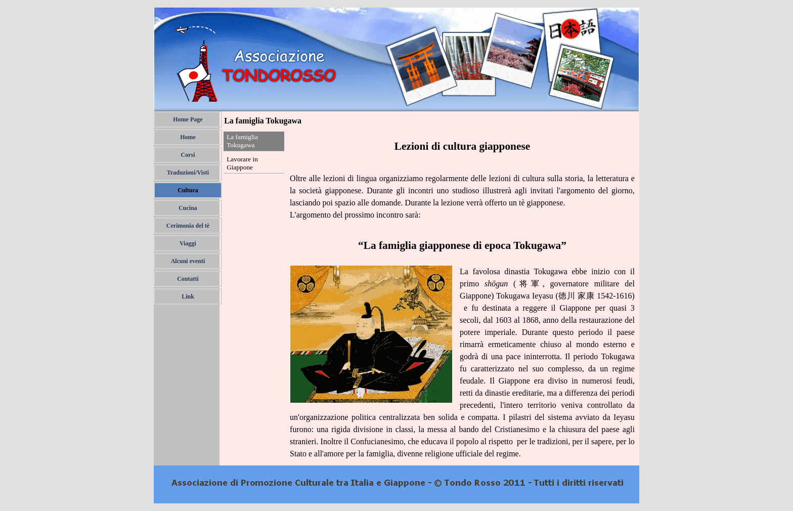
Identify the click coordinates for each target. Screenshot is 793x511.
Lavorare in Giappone (242, 163)
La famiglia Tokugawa (242, 141)
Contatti (188, 278)
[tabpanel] (462, 299)
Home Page (187, 119)
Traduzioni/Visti (188, 172)
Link (188, 296)
